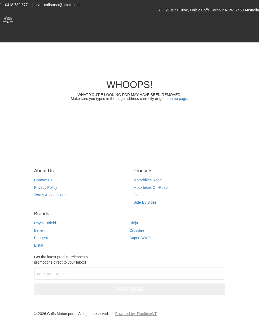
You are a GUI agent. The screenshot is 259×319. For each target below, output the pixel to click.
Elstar (39, 245)
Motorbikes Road (148, 180)
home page (177, 99)
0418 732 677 (16, 5)
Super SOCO (140, 238)
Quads (139, 195)
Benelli (39, 230)
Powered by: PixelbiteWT (136, 314)
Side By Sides (145, 202)
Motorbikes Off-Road (151, 187)
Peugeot (41, 238)
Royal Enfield (45, 223)
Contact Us (43, 180)
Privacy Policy (45, 187)
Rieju (134, 223)
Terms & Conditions (50, 195)
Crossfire (137, 230)
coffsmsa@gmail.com (62, 5)
